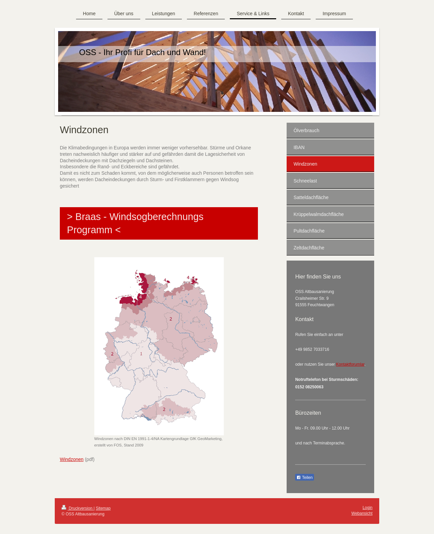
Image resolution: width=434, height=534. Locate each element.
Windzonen (71, 459)
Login (367, 507)
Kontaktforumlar (350, 364)
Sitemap (103, 508)
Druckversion (78, 508)
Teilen (304, 477)
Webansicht (362, 513)
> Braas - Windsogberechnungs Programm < (135, 223)
